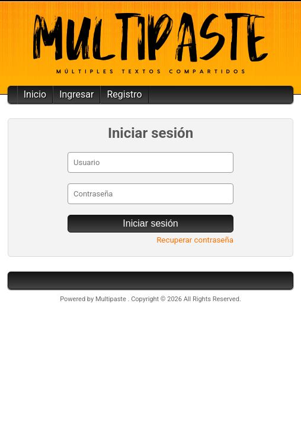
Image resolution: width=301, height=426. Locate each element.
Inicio (35, 94)
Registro (124, 94)
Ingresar (76, 94)
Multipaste (111, 299)
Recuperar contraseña (194, 239)
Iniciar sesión (150, 223)
